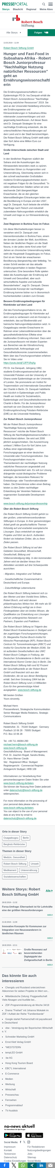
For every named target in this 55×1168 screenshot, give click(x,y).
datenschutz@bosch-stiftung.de (26, 790)
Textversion (10, 1154)
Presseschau (12, 1095)
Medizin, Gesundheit (14, 857)
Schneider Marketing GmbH (19, 1037)
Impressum (10, 1147)
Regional (31, 9)
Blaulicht (18, 9)
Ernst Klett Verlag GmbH (18, 1042)
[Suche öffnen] (43, 4)
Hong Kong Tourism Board (19, 1063)
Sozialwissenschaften (15, 876)
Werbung (10, 1084)
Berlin (26, 838)
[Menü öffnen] (50, 4)
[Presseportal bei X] (23, 1142)
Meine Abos (46, 9)
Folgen (41, 32)
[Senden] (50, 1165)
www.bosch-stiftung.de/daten (19, 783)
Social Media (34, 1161)
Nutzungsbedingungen (39, 1150)
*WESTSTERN (13, 1047)
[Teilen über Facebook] (4, 1165)
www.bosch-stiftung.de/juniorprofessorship (26, 503)
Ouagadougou (11, 838)
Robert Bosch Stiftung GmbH (19, 48)
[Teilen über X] (13, 1165)
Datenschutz (10, 1157)
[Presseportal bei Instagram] (28, 1142)
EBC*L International (15, 1068)
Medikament (10, 870)
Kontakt (8, 1150)
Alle (49, 890)
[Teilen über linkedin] (41, 1165)
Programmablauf (14, 1105)
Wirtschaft (10, 1089)
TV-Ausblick (11, 1110)
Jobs (29, 1154)
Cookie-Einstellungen (15, 1161)
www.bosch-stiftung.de (29, 690)
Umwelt (35, 864)
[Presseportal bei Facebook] (19, 1142)
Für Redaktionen (36, 1147)
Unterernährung (29, 870)
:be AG (8, 1058)
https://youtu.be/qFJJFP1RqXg (19, 363)
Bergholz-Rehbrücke (14, 844)
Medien (9, 1079)
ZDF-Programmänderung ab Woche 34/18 (27, 1005)
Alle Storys (13, 32)
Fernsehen (11, 1100)
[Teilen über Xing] (32, 1165)
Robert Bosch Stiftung (15, 864)
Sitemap (31, 1157)
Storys (6, 9)
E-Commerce (12, 1073)
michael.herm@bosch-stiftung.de (21, 744)
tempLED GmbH (13, 1052)
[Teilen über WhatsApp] (23, 1165)
